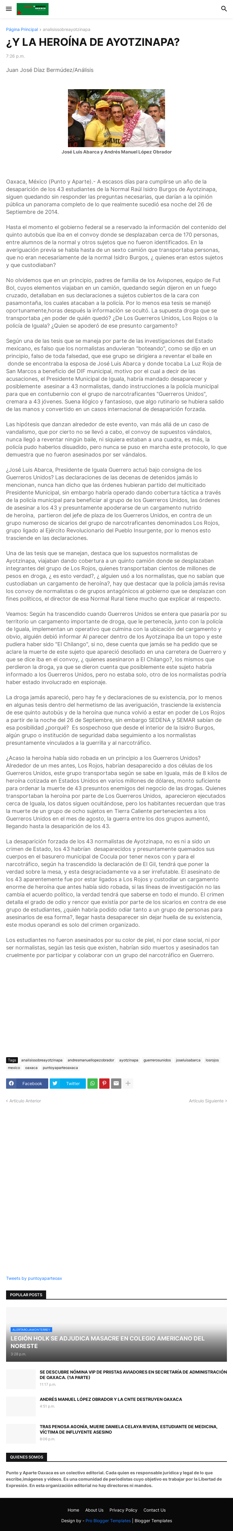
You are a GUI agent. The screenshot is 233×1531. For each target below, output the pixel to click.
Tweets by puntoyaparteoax (34, 1278)
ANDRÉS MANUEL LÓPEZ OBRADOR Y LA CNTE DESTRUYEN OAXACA (111, 1399)
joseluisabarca (188, 1060)
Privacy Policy (123, 1509)
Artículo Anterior (25, 1100)
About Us (94, 1509)
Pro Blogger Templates (108, 1520)
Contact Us (155, 1509)
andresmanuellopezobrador (91, 1060)
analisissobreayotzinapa (66, 29)
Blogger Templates (153, 1520)
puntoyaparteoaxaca (60, 1067)
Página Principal (22, 29)
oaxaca (31, 1067)
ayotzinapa (128, 1060)
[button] (8, 9)
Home (73, 1509)
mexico (14, 1067)
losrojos (212, 1060)
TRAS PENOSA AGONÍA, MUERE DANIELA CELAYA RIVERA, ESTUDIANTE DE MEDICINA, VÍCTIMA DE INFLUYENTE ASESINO (129, 1429)
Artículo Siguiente (206, 1100)
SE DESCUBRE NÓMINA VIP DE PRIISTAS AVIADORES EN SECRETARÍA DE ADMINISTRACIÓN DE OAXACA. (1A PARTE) (133, 1374)
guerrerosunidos (157, 1060)
